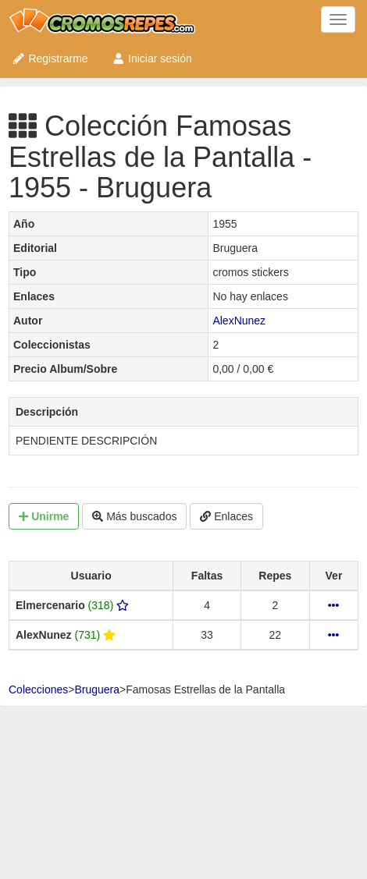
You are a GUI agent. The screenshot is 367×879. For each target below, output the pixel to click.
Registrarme (50, 58)
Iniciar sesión (152, 58)
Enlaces (226, 516)
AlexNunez (238, 320)
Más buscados (134, 516)
